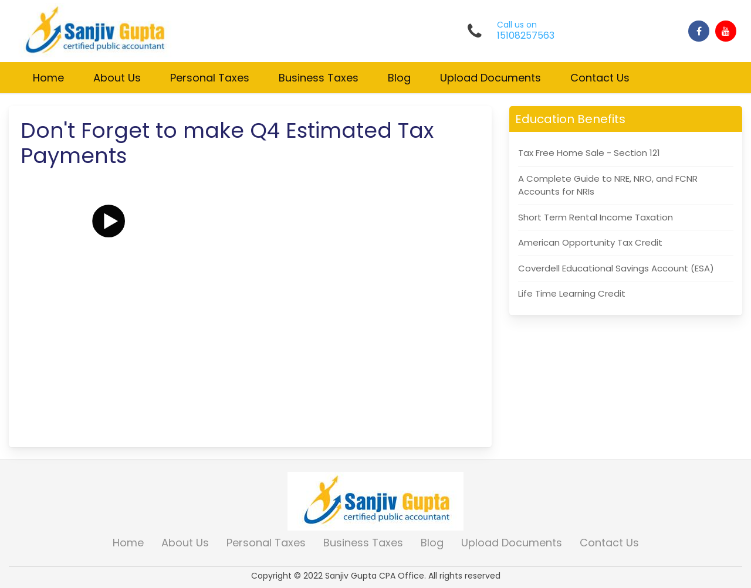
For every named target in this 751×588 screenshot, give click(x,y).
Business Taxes (318, 77)
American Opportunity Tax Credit (590, 242)
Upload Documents (490, 77)
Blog (399, 77)
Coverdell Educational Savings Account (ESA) (616, 268)
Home (48, 77)
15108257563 (525, 35)
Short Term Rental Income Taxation (595, 217)
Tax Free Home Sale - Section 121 (589, 153)
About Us (117, 77)
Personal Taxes (209, 77)
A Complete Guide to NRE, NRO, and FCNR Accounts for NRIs (608, 185)
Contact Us (600, 77)
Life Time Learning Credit (571, 293)
